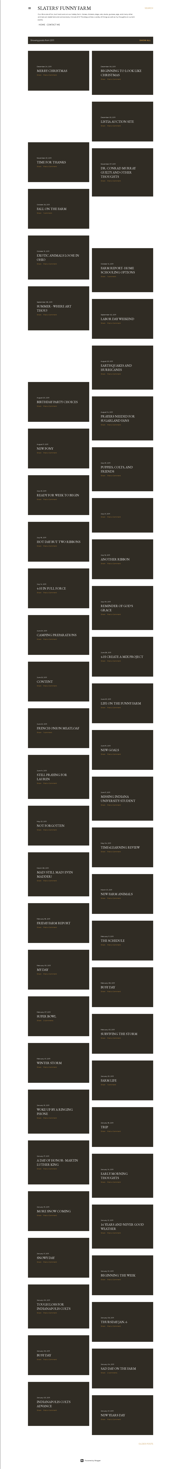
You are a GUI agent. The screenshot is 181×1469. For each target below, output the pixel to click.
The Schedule (113, 940)
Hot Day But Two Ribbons (58, 542)
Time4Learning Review (120, 847)
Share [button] (39, 75)
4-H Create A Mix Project (122, 657)
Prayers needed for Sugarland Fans (118, 418)
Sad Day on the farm (118, 1368)
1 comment (47, 213)
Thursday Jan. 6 (114, 1322)
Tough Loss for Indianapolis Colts (53, 1306)
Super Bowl (46, 1016)
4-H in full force (51, 588)
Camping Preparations (56, 635)
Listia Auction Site (117, 121)
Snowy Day (46, 1258)
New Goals (110, 750)
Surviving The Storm (119, 1034)
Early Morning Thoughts (114, 1176)
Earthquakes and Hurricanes (116, 367)
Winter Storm (49, 1063)
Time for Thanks (51, 162)
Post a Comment (50, 75)
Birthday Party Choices (57, 402)
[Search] (149, 8)
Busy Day (108, 987)
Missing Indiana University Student (118, 798)
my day (42, 970)
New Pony (45, 448)
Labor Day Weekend (117, 319)
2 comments (48, 1020)
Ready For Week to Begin (58, 495)
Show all (145, 40)
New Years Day (113, 1415)
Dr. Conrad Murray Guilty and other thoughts (118, 172)
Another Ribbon (115, 559)
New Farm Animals (117, 894)
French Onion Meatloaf (58, 728)
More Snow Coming (54, 1211)
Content (45, 681)
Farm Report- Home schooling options (118, 270)
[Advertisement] (58, 116)
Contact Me (52, 25)
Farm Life (109, 1080)
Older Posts (146, 1444)
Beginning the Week (118, 1275)
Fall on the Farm (52, 209)
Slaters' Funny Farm (64, 8)
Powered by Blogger (90, 1460)
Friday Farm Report (53, 923)
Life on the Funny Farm (121, 703)
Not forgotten (50, 826)
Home (41, 25)
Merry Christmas (52, 71)
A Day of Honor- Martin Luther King (57, 1162)
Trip (104, 1127)
